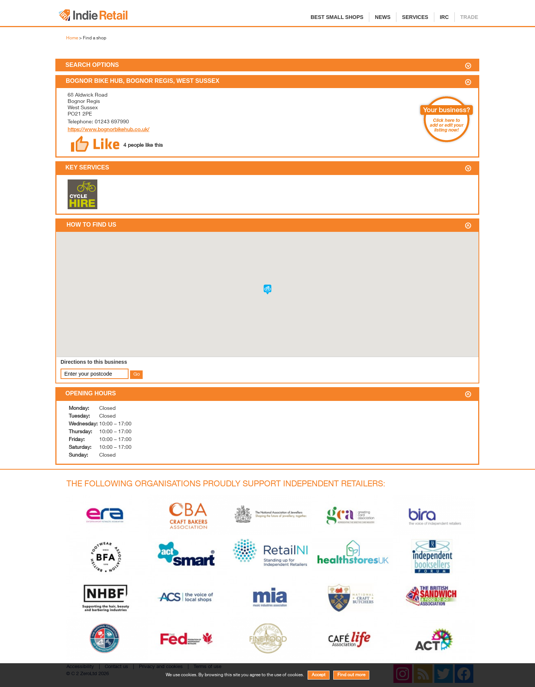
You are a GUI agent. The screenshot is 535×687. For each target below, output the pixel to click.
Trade (469, 17)
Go (136, 374)
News (382, 17)
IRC (444, 17)
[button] (267, 289)
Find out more (351, 675)
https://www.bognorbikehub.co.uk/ (108, 130)
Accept (318, 675)
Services (415, 17)
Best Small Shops (337, 17)
